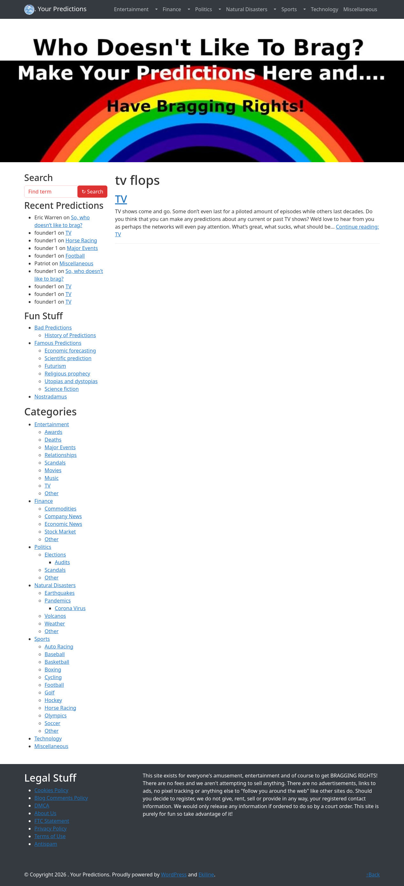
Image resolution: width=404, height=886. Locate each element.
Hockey (53, 700)
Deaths (53, 439)
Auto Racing (59, 646)
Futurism (55, 365)
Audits (62, 562)
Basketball (57, 661)
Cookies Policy (51, 790)
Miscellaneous (360, 9)
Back (373, 874)
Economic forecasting (70, 350)
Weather (55, 623)
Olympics (56, 715)
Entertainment (131, 9)
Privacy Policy (50, 828)
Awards (53, 431)
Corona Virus (70, 608)
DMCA (41, 805)
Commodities (60, 508)
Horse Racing (81, 240)
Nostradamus (50, 396)
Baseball (55, 654)
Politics (203, 9)
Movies (53, 470)
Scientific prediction (68, 358)
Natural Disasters (247, 9)
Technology (324, 9)
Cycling (53, 677)
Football (75, 255)
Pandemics (58, 600)
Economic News (63, 523)
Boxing (53, 669)
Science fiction (62, 388)
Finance (172, 9)
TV (121, 199)
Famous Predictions (57, 342)
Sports (289, 9)
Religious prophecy (67, 373)
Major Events (82, 248)
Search (92, 191)
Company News (63, 516)
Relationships (61, 454)
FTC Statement (51, 820)
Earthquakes (60, 592)
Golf (49, 692)
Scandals (55, 462)
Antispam (45, 843)
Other (52, 493)
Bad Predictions (53, 327)
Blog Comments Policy (61, 797)
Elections (55, 554)
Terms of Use (50, 836)
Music (52, 477)
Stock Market (60, 531)
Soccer (52, 723)
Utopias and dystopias (71, 381)
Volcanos (55, 615)
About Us (45, 813)
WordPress (174, 874)
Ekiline (206, 874)
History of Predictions (70, 335)
